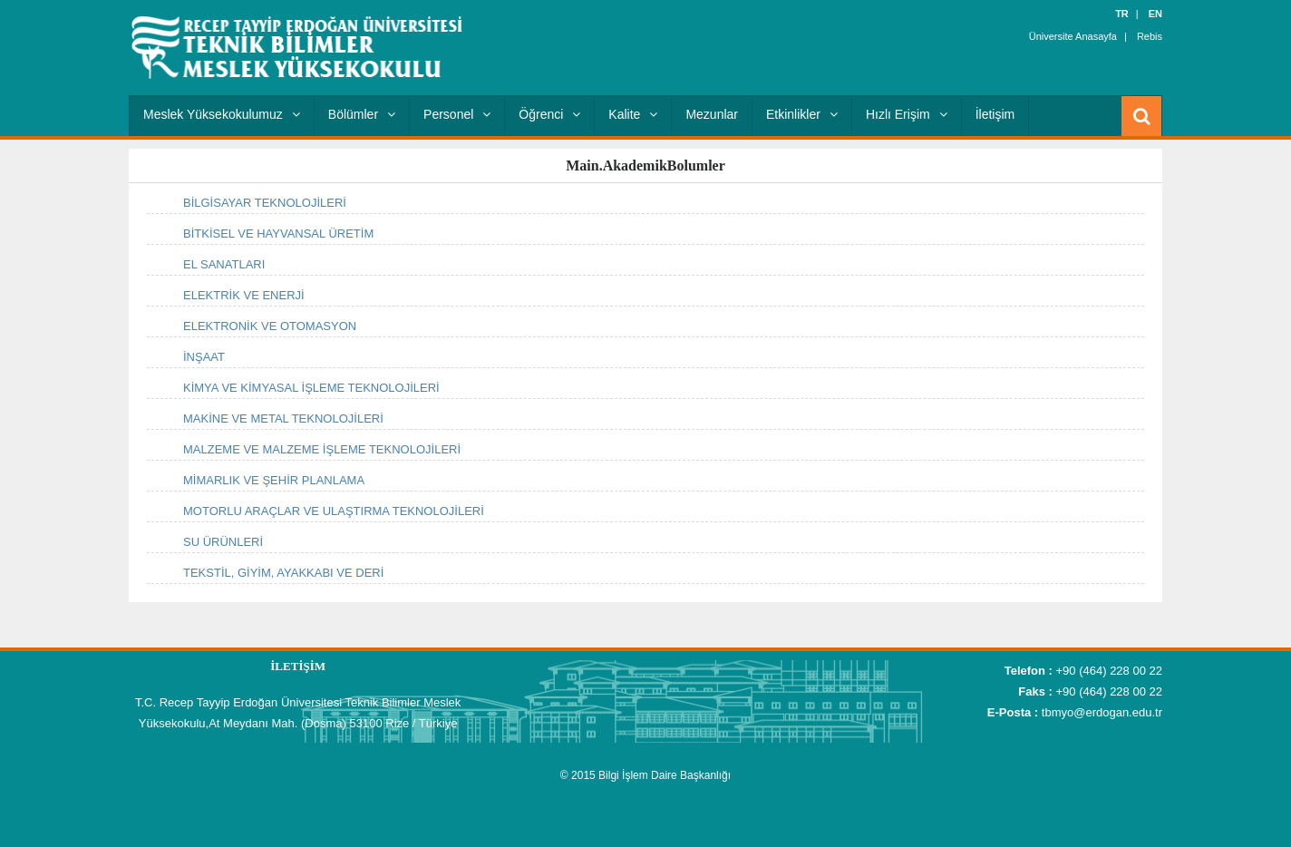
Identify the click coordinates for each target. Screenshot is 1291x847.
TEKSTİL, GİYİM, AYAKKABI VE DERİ (283, 572)
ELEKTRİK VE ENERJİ (244, 295)
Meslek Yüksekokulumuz (221, 114)
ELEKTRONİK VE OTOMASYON (269, 326)
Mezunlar (711, 114)
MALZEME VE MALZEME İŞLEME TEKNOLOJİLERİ (322, 449)
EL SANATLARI (224, 264)
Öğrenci (549, 114)
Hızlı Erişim (906, 114)
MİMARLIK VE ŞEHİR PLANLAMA (273, 480)
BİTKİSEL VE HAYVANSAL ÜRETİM (278, 233)
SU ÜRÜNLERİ (223, 542)
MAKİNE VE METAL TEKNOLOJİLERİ (283, 418)
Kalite (632, 114)
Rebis (1149, 36)
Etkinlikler (802, 114)
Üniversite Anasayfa (1073, 36)
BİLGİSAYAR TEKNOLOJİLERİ (264, 202)
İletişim (995, 114)
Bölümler (361, 114)
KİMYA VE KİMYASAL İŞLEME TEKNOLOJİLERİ (311, 387)
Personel (456, 114)
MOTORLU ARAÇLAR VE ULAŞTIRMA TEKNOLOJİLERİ (333, 511)
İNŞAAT (204, 357)
